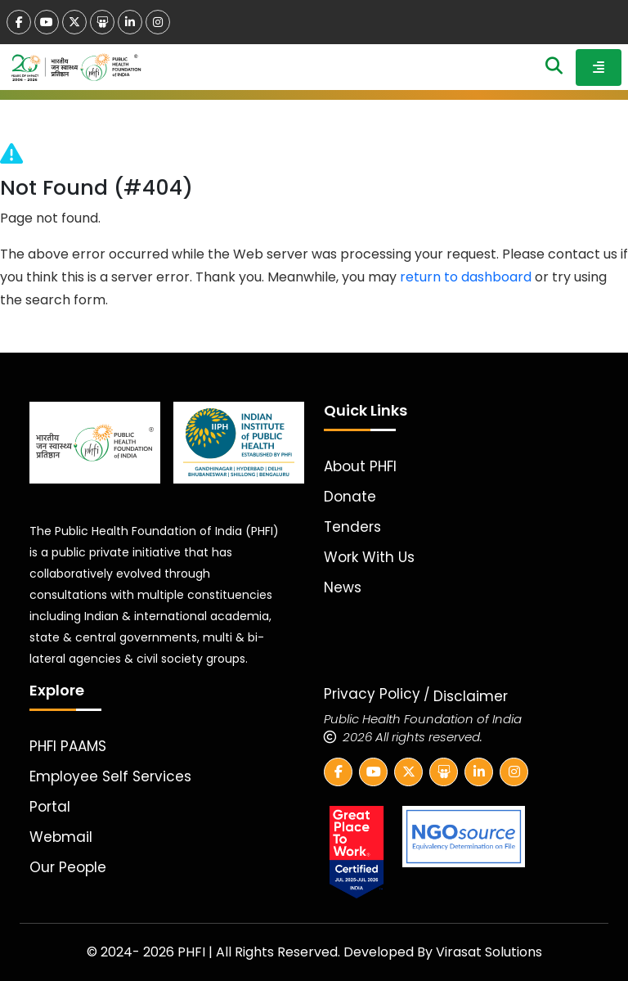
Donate (350, 496)
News (342, 587)
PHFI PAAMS (67, 746)
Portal (49, 807)
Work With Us (369, 557)
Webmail (60, 837)
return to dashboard (466, 277)
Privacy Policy (372, 694)
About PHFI (360, 466)
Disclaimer (470, 696)
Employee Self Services (110, 776)
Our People (67, 867)
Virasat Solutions (489, 952)
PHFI (193, 952)
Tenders (352, 527)
